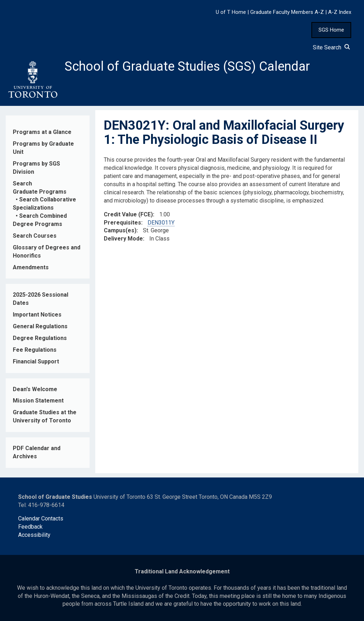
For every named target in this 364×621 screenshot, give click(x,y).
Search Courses (35, 235)
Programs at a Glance (42, 132)
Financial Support (36, 361)
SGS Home (331, 30)
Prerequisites (122, 222)
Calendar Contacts (40, 518)
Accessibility (34, 534)
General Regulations (40, 326)
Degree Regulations (40, 338)
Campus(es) (120, 230)
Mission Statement (38, 400)
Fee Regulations (35, 349)
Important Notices (37, 314)
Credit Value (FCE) (128, 214)
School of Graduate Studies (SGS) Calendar (187, 66)
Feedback (30, 526)
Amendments (31, 267)
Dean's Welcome (35, 389)
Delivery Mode (123, 238)
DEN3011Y (161, 222)
